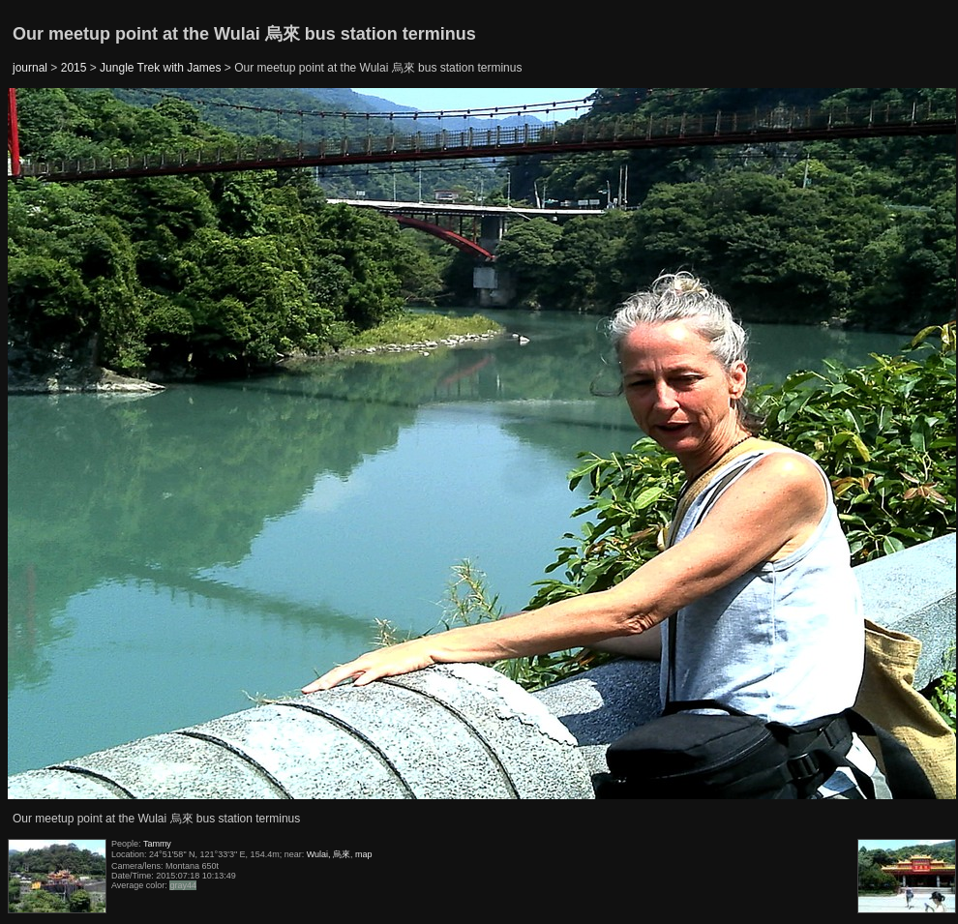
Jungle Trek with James (160, 68)
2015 (74, 68)
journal (30, 68)
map (364, 854)
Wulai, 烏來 (328, 854)
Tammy (157, 844)
